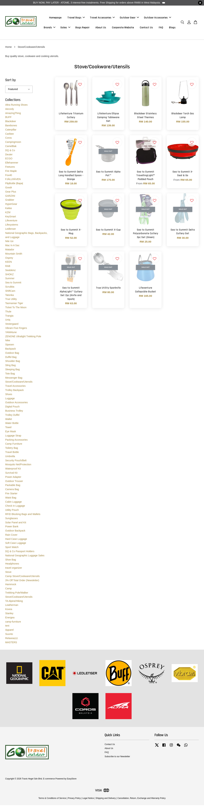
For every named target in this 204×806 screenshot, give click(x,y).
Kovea (8, 610)
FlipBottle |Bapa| (14, 184)
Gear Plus (10, 192)
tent (7, 626)
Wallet (8, 419)
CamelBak (11, 146)
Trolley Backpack (14, 390)
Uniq (7, 320)
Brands (49, 28)
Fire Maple (11, 171)
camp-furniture (13, 622)
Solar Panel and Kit (15, 523)
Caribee (9, 134)
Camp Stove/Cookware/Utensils (22, 576)
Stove (8, 572)
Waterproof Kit (13, 469)
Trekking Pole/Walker (16, 593)
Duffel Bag (11, 357)
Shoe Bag (10, 560)
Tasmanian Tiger (14, 304)
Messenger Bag (13, 378)
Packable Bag (12, 486)
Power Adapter (13, 477)
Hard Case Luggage (16, 539)
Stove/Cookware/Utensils (18, 382)
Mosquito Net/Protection (18, 465)
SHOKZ (9, 275)
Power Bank (11, 527)
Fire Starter (11, 494)
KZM (7, 213)
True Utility (11, 299)
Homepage (55, 18)
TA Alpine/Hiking (14, 601)
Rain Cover (11, 535)
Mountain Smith (13, 254)
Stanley (9, 614)
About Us (100, 28)
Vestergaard (11, 324)
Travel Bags (76, 18)
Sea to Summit (13, 283)
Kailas (8, 208)
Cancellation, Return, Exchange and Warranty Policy (141, 799)
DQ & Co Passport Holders (19, 552)
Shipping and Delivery (106, 799)
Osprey (9, 258)
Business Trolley (14, 411)
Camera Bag (12, 490)
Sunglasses (11, 519)
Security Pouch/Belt (15, 461)
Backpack (10, 349)
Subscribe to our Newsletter (117, 757)
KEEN (8, 262)
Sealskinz (10, 270)
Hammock (10, 585)
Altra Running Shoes (16, 105)
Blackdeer (10, 122)
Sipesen (9, 345)
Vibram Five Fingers (16, 328)
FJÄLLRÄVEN (13, 180)
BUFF (8, 118)
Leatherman (11, 605)
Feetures (10, 167)
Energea (9, 618)
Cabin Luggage (13, 502)
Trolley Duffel (12, 415)
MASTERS (11, 643)
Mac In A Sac (12, 246)
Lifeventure (11, 221)
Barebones (11, 126)
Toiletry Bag (11, 448)
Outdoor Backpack (15, 531)
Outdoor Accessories (157, 18)
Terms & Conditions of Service (52, 799)
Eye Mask (10, 432)
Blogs (172, 28)
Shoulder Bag (12, 362)
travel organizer (13, 568)
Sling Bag (10, 366)
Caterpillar (10, 130)
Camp (8, 589)
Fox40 (8, 175)
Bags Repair (82, 28)
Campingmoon (13, 142)
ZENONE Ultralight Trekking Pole (23, 337)
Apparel (9, 630)
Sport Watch (12, 548)
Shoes (8, 395)
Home (8, 47)
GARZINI (10, 196)
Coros (8, 138)
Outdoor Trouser (14, 481)
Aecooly (9, 109)
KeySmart (10, 217)
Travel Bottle (12, 452)
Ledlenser (10, 229)
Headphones (12, 564)
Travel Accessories (102, 18)
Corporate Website (123, 28)
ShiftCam (10, 291)
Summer (9, 279)
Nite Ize (9, 242)
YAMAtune (11, 333)
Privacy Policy (74, 799)
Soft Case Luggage (15, 543)
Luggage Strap (13, 436)
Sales (65, 28)
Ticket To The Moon (15, 308)
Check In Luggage (15, 506)
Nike (7, 341)
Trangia (9, 316)
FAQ (161, 28)
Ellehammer (11, 163)
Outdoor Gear (129, 18)
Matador (9, 250)
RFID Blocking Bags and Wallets (22, 514)
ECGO (8, 159)
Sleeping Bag (12, 370)
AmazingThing (13, 113)
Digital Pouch (12, 407)
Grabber (9, 200)
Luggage (10, 399)
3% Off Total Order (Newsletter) (22, 581)
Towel (8, 428)
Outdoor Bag (12, 353)
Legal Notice (88, 799)
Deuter (9, 155)
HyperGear (11, 204)
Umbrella (10, 457)
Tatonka (9, 295)
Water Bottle (12, 424)
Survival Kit (11, 473)
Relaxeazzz (11, 638)
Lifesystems (11, 225)
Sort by (10, 81)
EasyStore (71, 779)
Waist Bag (10, 498)
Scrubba (9, 287)
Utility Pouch (12, 510)
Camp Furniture (13, 444)
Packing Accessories (16, 440)
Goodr (8, 188)
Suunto (9, 634)
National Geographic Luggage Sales (24, 556)
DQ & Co (10, 151)
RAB (7, 266)
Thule (8, 312)
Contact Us (146, 28)
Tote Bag (10, 374)
